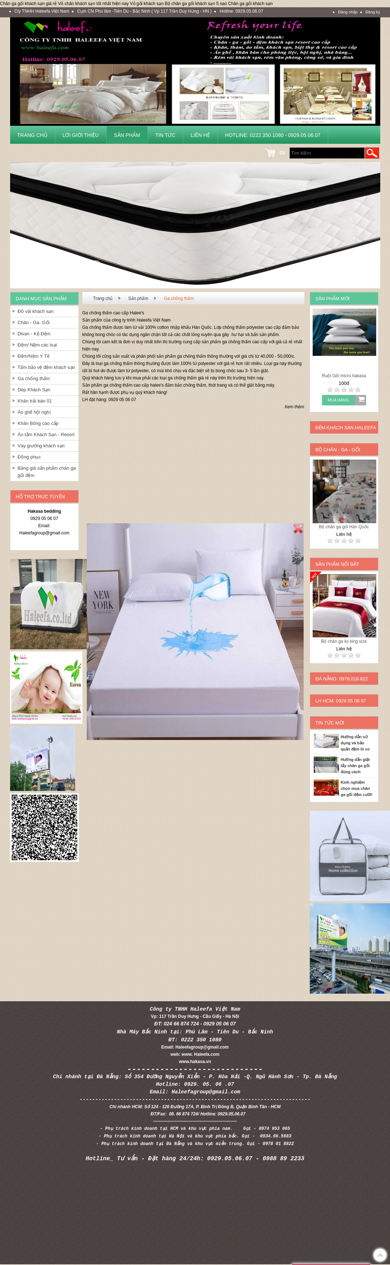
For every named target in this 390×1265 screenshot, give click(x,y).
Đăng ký (372, 12)
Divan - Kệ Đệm (34, 333)
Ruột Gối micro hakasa (344, 375)
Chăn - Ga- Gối (34, 322)
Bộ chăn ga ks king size (344, 641)
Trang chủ (32, 135)
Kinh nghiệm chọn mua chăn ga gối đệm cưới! (357, 788)
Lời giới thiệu (81, 135)
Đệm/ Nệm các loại (37, 345)
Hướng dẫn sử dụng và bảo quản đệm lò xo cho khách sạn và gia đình (357, 744)
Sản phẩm (127, 135)
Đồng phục (29, 457)
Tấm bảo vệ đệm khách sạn (46, 367)
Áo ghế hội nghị (34, 412)
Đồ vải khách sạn (36, 311)
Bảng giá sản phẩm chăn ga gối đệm (47, 471)
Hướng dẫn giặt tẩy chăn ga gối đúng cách (355, 765)
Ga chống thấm (34, 378)
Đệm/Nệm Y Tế (34, 356)
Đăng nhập (347, 12)
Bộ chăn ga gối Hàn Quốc (344, 526)
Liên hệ (200, 135)
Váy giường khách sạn (41, 445)
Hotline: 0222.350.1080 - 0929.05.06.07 (273, 135)
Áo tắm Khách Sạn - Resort (46, 434)
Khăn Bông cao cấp (38, 423)
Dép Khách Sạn (34, 389)
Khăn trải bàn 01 (35, 401)
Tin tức (165, 135)
